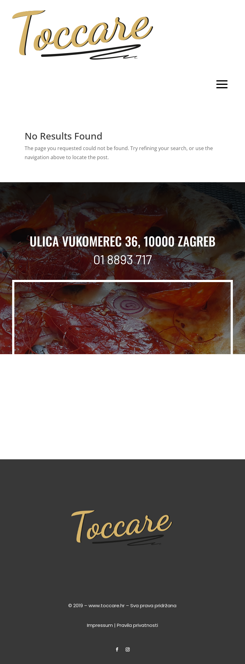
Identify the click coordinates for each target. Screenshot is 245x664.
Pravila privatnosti (137, 625)
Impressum (100, 625)
